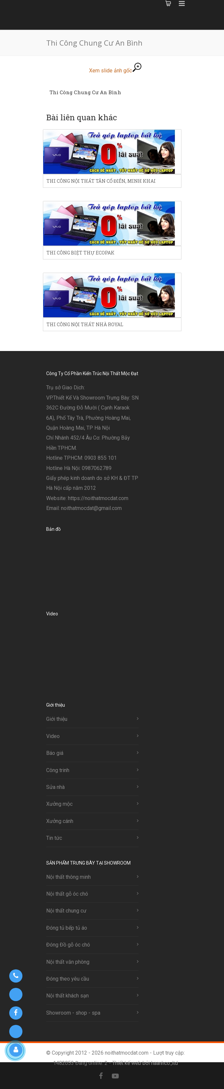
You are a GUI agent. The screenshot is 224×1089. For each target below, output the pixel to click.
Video (53, 736)
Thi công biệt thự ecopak (80, 253)
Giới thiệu (56, 719)
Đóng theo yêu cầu (67, 979)
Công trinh (57, 770)
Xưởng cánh (59, 821)
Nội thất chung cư (66, 911)
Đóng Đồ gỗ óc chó (68, 945)
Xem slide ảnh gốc (115, 70)
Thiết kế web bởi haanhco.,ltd (145, 1063)
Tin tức (54, 838)
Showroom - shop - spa (73, 1013)
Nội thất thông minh (68, 877)
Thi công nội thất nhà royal (85, 324)
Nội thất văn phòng (67, 962)
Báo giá (54, 753)
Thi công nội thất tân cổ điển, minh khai (101, 181)
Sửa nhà (55, 787)
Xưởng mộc (59, 804)
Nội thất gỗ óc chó (67, 894)
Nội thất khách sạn (67, 995)
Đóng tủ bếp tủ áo (66, 928)
